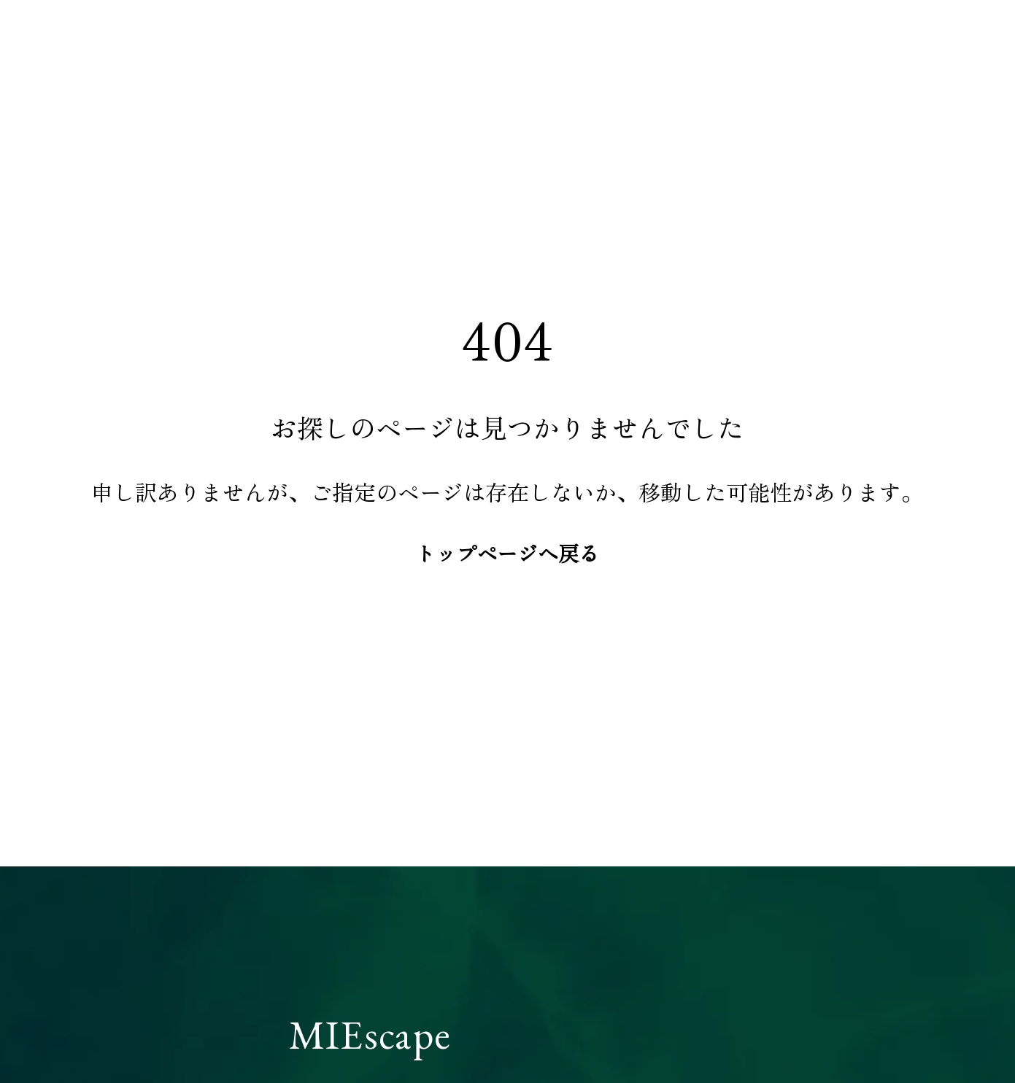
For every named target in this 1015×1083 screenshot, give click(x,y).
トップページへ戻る (507, 552)
